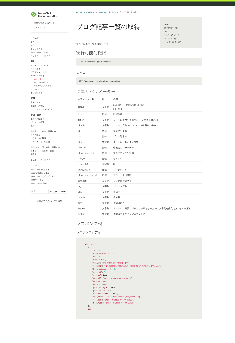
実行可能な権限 (171, 28)
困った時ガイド (37, 93)
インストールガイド (39, 65)
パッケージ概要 (37, 122)
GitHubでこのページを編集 (49, 201)
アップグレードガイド (40, 56)
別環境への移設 (37, 106)
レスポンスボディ (175, 42)
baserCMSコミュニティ (41, 173)
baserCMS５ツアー (39, 52)
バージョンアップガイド (41, 109)
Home (79, 12)
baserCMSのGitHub (39, 183)
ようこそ (34, 42)
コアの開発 (35, 135)
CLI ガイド (35, 89)
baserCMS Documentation (48, 15)
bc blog (112, 12)
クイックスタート (38, 49)
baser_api (102, 12)
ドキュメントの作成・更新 (42, 151)
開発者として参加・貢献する (43, 131)
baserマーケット (38, 180)
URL (166, 32)
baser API (38, 79)
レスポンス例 (170, 38)
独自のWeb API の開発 (44, 86)
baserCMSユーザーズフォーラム (45, 176)
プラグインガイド (38, 72)
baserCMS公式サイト (40, 169)
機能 (32, 45)
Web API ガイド (38, 76)
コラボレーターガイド (40, 160)
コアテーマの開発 (38, 138)
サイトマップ (39, 27)
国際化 (33, 154)
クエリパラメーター (173, 35)
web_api (92, 12)
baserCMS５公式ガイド (44, 23)
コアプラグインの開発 (40, 142)
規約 (32, 126)
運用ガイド (35, 102)
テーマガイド (36, 69)
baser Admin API (41, 82)
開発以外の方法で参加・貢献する (45, 147)
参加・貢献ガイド (38, 119)
